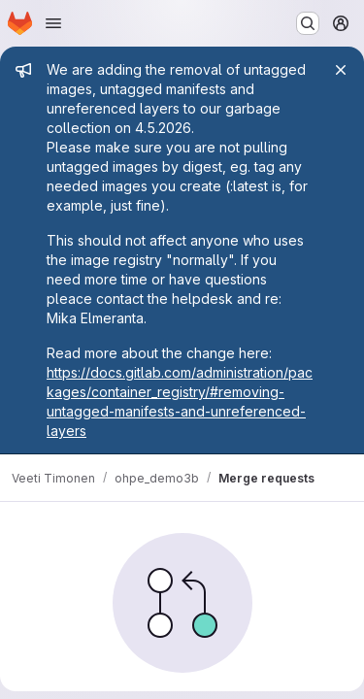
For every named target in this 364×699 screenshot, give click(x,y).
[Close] (340, 70)
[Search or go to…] (307, 23)
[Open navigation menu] (53, 23)
